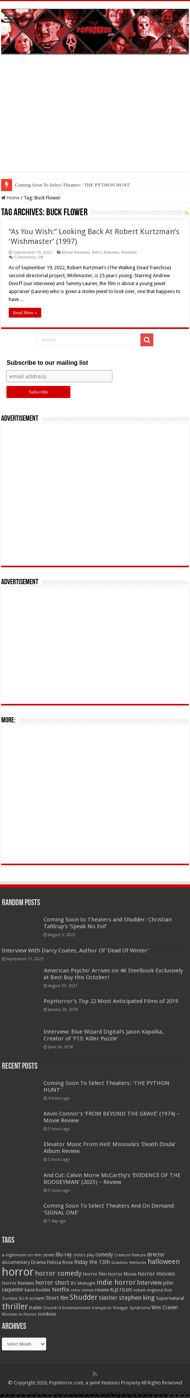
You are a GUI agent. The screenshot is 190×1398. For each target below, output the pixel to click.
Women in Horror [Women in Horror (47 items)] (19, 1314)
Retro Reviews (105, 252)
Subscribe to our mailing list (47, 363)
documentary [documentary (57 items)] (16, 1262)
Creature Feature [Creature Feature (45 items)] (130, 1255)
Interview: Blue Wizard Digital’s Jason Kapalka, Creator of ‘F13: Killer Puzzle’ (104, 1035)
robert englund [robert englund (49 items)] (148, 1290)
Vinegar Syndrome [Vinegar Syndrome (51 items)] (131, 1307)
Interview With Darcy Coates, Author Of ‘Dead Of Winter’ (75, 950)
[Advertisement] (95, 118)
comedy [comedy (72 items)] (104, 1254)
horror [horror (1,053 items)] (18, 1271)
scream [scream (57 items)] (37, 1298)
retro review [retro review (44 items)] (82, 1290)
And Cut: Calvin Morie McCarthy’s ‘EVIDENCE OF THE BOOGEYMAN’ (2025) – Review (112, 1178)
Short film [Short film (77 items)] (57, 1298)
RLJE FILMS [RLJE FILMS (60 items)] (121, 1290)
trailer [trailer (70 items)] (35, 1307)
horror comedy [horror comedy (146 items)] (58, 1273)
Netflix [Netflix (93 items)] (61, 1289)
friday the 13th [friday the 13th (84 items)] (92, 1262)
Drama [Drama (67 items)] (38, 1262)
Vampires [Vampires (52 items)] (102, 1307)
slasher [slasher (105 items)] (108, 1297)
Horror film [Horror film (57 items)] (95, 1274)
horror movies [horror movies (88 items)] (156, 1273)
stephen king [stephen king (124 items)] (137, 1297)
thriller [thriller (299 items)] (15, 1306)
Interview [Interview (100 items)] (149, 1282)
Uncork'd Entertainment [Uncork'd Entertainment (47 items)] (67, 1307)
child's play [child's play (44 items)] (83, 1255)
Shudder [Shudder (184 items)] (84, 1297)
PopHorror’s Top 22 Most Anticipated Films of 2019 (111, 1001)
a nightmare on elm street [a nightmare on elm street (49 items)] (28, 1255)
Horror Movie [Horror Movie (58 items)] (122, 1274)
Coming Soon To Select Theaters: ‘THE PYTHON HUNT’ (73, 185)
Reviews (129, 252)
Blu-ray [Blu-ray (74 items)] (63, 1254)
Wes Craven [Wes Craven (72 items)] (164, 1307)
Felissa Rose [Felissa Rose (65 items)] (60, 1262)
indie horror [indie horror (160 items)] (116, 1282)
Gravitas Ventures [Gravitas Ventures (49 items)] (128, 1262)
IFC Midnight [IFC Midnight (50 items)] (82, 1283)
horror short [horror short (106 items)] (52, 1282)
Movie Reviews (76, 252)
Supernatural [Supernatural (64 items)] (170, 1298)
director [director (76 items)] (156, 1254)
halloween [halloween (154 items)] (164, 1261)
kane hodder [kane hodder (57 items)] (38, 1290)
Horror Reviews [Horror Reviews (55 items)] (18, 1283)
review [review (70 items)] (102, 1290)
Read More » (25, 312)
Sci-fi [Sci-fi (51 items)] (23, 1298)
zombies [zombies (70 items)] (46, 1314)
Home (10, 198)
